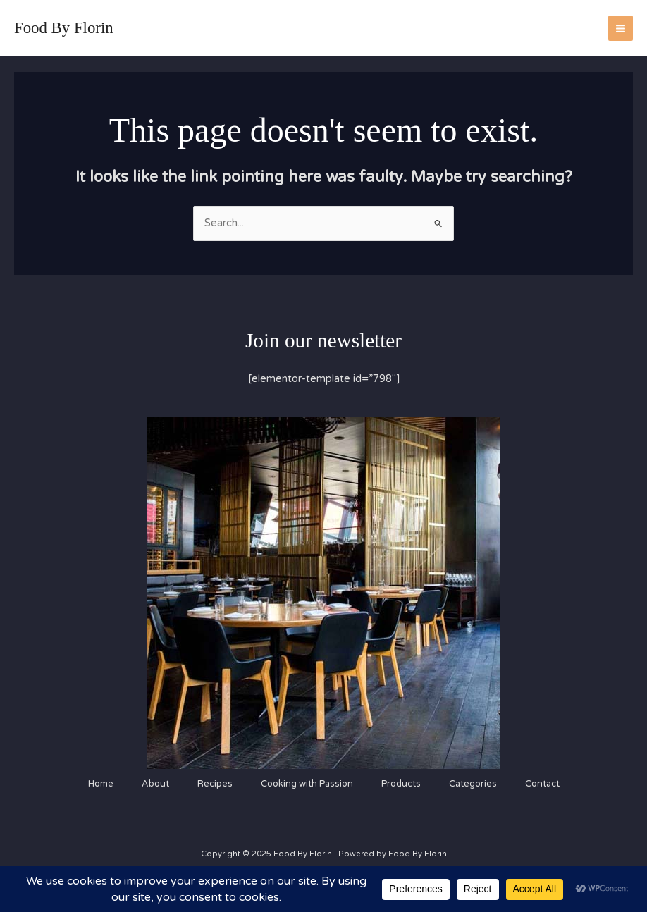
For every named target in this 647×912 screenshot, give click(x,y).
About (155, 783)
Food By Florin (63, 28)
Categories (473, 783)
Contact (542, 783)
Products (401, 783)
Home (100, 783)
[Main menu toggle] (620, 28)
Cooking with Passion (307, 783)
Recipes (215, 783)
